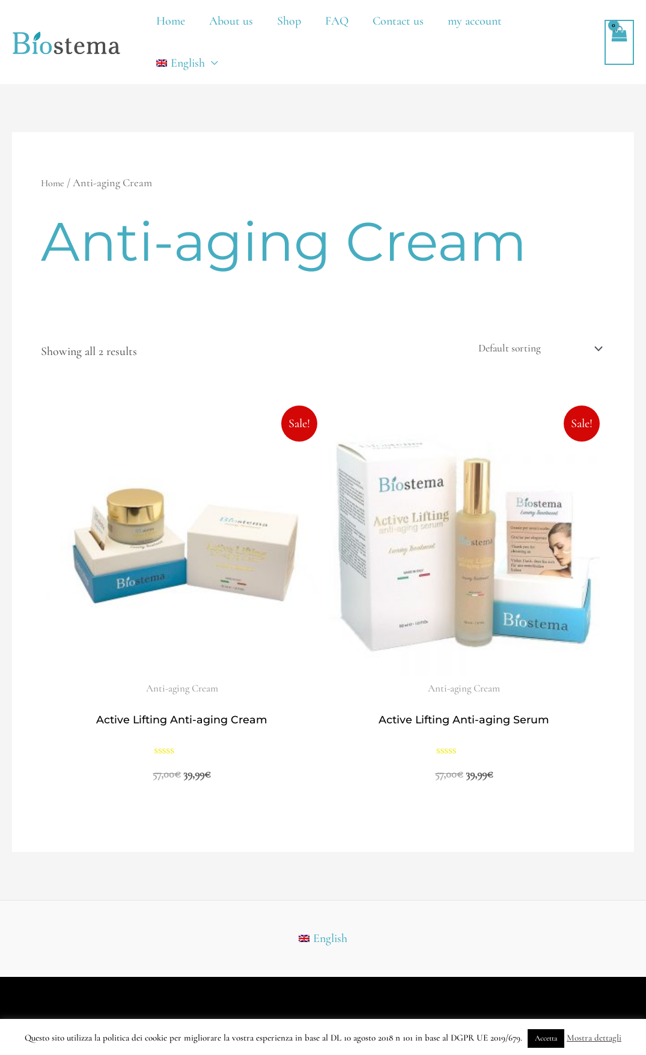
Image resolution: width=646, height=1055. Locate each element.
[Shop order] (528, 350)
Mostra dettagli (594, 1037)
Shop (289, 21)
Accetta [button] (546, 1038)
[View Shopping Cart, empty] (619, 42)
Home (170, 21)
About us (231, 21)
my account (475, 21)
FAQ (337, 21)
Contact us (398, 21)
